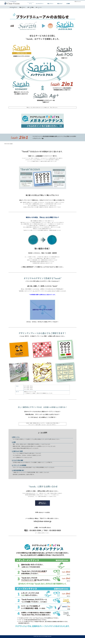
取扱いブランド (50, 3)
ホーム (30, 3)
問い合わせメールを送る (42, 512)
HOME (5, 143)
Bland (8, 143)
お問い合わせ (78, 1)
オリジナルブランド (39, 3)
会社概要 (68, 3)
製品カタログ (59, 3)
